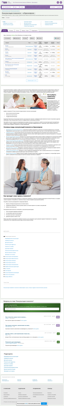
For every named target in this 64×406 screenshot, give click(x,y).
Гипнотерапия (8, 270)
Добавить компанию (22, 394)
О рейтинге (6, 396)
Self (6, 75)
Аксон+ (6, 55)
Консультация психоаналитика (11, 264)
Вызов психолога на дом (8, 24)
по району (59, 7)
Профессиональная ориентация (12, 266)
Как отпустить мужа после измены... (16, 317)
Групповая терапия (28, 21)
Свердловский (29, 65)
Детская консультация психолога (12, 136)
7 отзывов (35, 65)
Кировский (19, 379)
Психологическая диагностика (51, 23)
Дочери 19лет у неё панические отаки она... (17, 333)
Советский (29, 49)
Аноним (6, 318)
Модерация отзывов (52, 398)
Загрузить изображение (23, 396)
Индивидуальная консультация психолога (14, 129)
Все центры (7, 7)
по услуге (53, 7)
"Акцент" (7, 61)
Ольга (6, 334)
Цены (15, 7)
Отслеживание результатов (38, 394)
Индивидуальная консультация (30, 24)
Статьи (19, 392)
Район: (3, 17)
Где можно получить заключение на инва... (17, 325)
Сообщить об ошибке (52, 394)
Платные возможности (37, 392)
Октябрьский (29, 62)
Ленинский (19, 380)
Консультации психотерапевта (11, 256)
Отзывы (21, 7)
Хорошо (43, 403)
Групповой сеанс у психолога (12, 147)
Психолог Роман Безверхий (11, 68)
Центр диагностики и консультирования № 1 (14, 58)
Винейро (7, 71)
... (5, 234)
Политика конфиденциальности (10, 398)
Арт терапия (7, 268)
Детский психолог (27, 23)
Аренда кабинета (8, 276)
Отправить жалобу (51, 396)
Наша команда (7, 394)
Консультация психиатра (10, 260)
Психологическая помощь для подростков (14, 140)
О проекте (6, 392)
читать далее (24, 320)
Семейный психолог (49, 24)
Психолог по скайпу (49, 21)
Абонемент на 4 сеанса (8, 23)
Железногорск (4, 379)
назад (9, 21)
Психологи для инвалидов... (13, 342)
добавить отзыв (35, 46)
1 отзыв (35, 62)
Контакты (49, 392)
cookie (26, 403)
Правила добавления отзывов (24, 398)
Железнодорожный (29, 46)
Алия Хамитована (8, 326)
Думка (6, 48)
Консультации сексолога (10, 262)
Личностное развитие (9, 274)
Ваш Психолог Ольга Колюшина (12, 64)
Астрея (6, 45)
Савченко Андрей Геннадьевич (11, 343)
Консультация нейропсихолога (11, 258)
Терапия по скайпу (10, 144)
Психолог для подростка (29, 26)
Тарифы (34, 396)
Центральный (29, 76)
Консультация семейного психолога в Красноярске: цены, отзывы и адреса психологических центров (25, 287)
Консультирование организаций (12, 272)
